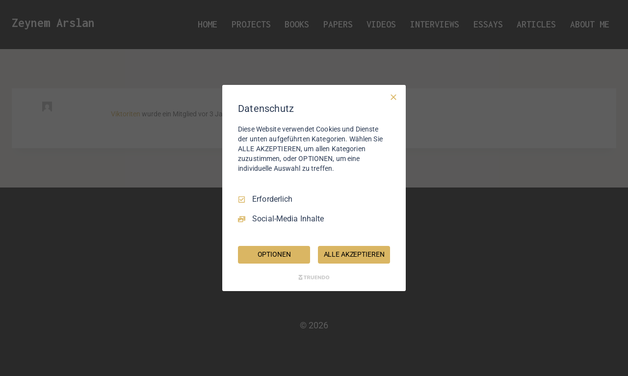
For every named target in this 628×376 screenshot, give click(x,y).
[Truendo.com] (314, 277)
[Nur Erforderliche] (393, 97)
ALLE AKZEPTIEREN (354, 254)
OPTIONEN (274, 254)
